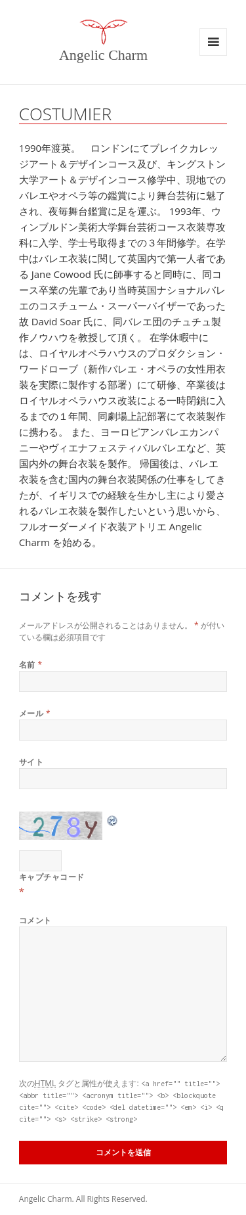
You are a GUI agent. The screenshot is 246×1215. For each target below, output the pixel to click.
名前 (31, 664)
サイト (31, 762)
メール (35, 713)
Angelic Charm (103, 55)
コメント (35, 920)
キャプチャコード (52, 877)
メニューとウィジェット (213, 42)
